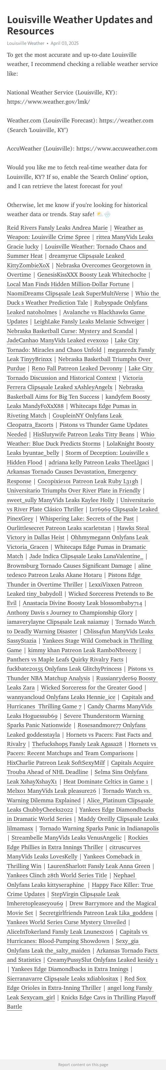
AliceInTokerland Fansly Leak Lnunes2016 (60, 931)
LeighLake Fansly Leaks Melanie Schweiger (89, 321)
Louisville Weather (25, 43)
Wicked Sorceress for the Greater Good (91, 687)
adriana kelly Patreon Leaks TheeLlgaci (99, 462)
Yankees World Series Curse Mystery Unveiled (66, 922)
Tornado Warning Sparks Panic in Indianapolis (99, 828)
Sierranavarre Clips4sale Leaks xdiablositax (62, 978)
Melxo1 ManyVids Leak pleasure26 (51, 790)
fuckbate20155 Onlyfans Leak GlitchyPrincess (64, 668)
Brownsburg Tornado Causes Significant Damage (69, 565)
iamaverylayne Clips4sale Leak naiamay (58, 621)
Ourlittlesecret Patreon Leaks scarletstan (59, 528)
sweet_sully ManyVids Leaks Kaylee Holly (60, 500)
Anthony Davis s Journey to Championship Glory (70, 612)
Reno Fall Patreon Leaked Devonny (77, 368)
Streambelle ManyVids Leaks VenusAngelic (67, 837)
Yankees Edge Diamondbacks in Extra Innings (70, 969)
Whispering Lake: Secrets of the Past (87, 518)
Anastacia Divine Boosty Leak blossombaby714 (82, 603)
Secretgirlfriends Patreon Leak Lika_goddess (96, 913)
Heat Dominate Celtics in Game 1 (105, 781)
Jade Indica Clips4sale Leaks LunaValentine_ (86, 556)
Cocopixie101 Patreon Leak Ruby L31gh (88, 481)
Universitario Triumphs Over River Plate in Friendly (74, 490)
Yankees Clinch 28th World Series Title (57, 875)
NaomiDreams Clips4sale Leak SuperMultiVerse (68, 293)
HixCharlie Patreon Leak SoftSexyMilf (56, 762)
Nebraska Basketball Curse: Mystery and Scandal (70, 331)
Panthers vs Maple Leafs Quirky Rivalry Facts (65, 659)
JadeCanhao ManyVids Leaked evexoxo (57, 340)
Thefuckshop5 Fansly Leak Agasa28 (77, 744)
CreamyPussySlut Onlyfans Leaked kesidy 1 (102, 959)
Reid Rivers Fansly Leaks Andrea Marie (57, 227)
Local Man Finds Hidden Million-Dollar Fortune (68, 284)
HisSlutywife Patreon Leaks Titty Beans (83, 434)
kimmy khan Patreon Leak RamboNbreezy (82, 650)
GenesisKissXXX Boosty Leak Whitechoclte (91, 274)
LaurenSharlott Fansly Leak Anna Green (99, 866)
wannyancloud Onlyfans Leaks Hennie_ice (61, 697)
